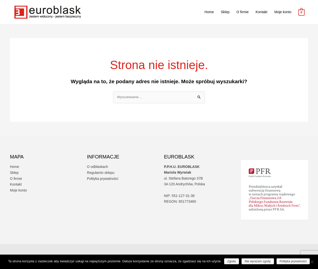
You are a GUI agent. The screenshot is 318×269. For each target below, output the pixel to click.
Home (209, 12)
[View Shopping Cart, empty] (301, 12)
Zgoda (231, 261)
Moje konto (282, 12)
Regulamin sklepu (101, 173)
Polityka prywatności (103, 178)
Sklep (225, 12)
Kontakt (261, 12)
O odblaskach (97, 167)
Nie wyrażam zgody (258, 261)
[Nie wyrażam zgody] (311, 261)
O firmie (243, 12)
